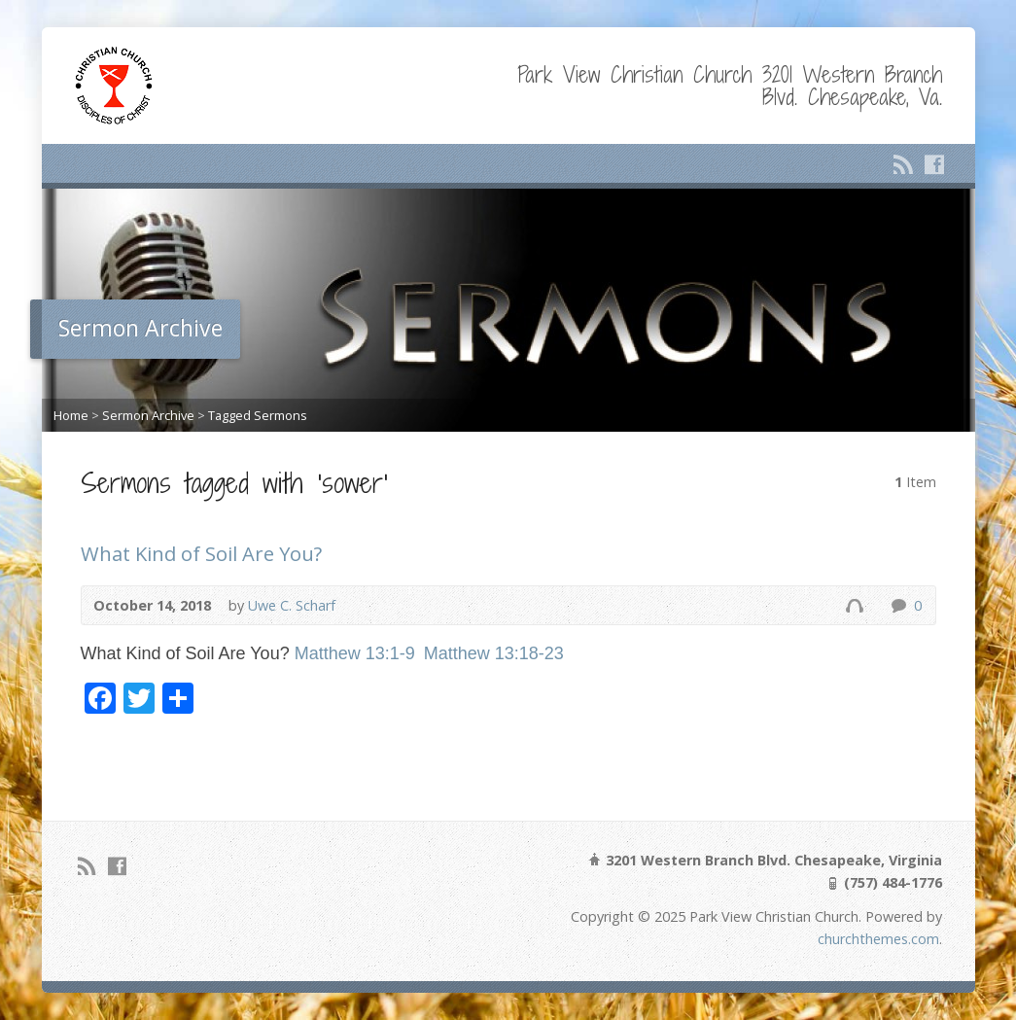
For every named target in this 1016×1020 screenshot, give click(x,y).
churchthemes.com (878, 939)
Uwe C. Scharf (291, 605)
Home (70, 415)
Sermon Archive (148, 415)
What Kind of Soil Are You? (201, 553)
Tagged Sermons (257, 415)
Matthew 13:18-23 (494, 653)
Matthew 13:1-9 (355, 653)
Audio (854, 605)
